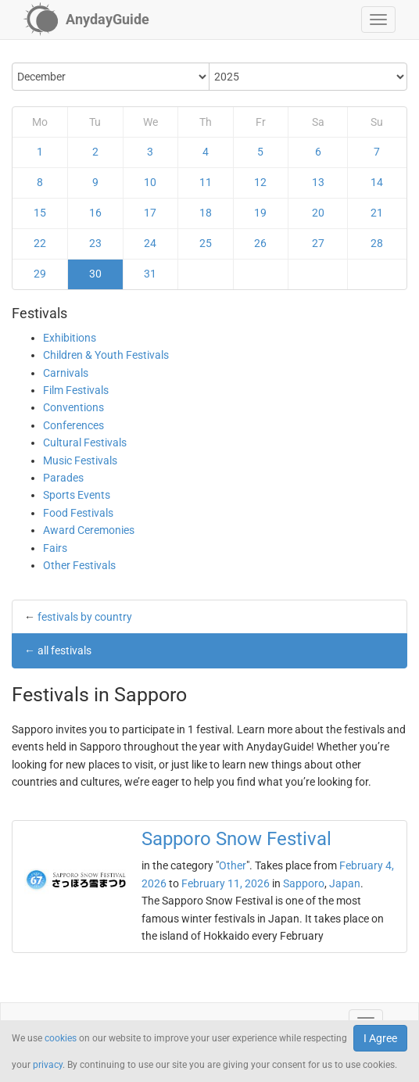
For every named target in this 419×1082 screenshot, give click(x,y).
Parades (63, 477)
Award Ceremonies (88, 530)
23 (95, 243)
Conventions (73, 407)
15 (40, 212)
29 (40, 273)
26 (260, 243)
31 (150, 273)
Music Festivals (80, 460)
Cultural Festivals (85, 442)
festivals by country (85, 617)
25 (205, 243)
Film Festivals (76, 390)
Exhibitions (69, 337)
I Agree (380, 1038)
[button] (378, 19)
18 (205, 212)
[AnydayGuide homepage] (86, 19)
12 (260, 182)
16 (95, 212)
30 (95, 273)
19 (260, 212)
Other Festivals (79, 565)
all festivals (64, 650)
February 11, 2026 (225, 883)
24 (150, 243)
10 (150, 182)
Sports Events (76, 495)
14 (377, 182)
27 (318, 243)
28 (377, 243)
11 (205, 182)
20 (318, 212)
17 (150, 212)
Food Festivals (78, 513)
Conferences (73, 425)
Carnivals (65, 373)
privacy (48, 1064)
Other (232, 865)
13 (318, 182)
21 (377, 212)
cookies (61, 1038)
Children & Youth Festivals (106, 355)
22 (40, 243)
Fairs (55, 548)
